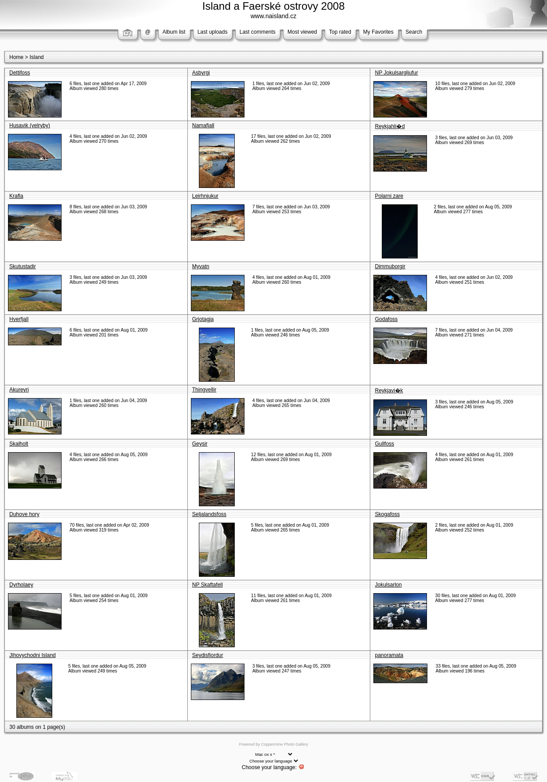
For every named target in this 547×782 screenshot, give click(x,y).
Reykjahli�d (389, 126)
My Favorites (378, 32)
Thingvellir (204, 390)
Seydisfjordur (207, 655)
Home (16, 57)
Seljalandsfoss (209, 514)
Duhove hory (24, 514)
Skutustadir (22, 266)
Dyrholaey (21, 585)
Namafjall (203, 125)
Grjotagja (203, 319)
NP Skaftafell (207, 585)
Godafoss (386, 319)
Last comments (257, 32)
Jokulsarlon (388, 585)
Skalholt (18, 444)
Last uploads (213, 32)
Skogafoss (387, 514)
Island (37, 57)
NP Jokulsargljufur (396, 73)
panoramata (389, 655)
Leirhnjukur (205, 196)
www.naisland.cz (274, 16)
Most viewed (302, 32)
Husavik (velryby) (29, 125)
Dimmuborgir (390, 266)
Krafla (16, 196)
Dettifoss (19, 73)
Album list (174, 32)
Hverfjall (18, 319)
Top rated (340, 32)
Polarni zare (389, 196)
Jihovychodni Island (32, 655)
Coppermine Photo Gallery (284, 744)
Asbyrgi (201, 73)
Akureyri (19, 390)
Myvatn (200, 266)
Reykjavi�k (389, 390)
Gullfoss (384, 444)
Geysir (200, 444)
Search (414, 32)
